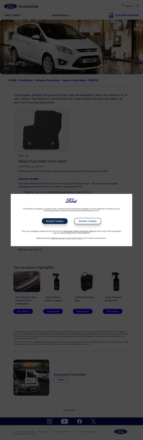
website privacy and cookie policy (67, 238)
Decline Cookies (87, 221)
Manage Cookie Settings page (78, 231)
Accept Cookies (54, 221)
